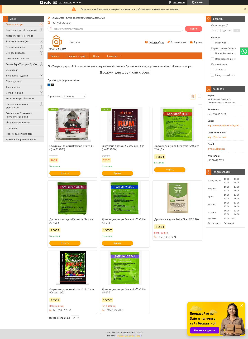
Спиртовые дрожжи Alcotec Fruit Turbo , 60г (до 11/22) (72, 291)
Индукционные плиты (17, 58)
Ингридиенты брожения (110, 66)
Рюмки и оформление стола (21, 139)
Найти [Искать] (193, 28)
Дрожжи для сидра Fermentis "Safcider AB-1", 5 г (124, 291)
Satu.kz (139, 332)
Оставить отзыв (179, 42)
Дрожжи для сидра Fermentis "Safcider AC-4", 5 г (71, 221)
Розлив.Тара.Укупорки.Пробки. (22, 64)
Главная (55, 56)
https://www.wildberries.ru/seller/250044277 (224, 125)
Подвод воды (13, 81)
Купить (65, 173)
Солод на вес (13, 87)
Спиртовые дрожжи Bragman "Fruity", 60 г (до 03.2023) (71, 147)
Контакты (112, 56)
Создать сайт (65, 2)
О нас (96, 56)
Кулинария (11, 128)
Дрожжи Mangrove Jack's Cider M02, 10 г (176, 219)
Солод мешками (14, 92)
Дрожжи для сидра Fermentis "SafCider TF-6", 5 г (176, 147)
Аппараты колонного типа (19, 35)
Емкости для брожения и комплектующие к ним (19, 115)
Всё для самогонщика (17, 41)
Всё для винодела (16, 52)
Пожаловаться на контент (129, 335)
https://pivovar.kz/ (217, 137)
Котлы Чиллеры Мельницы (20, 98)
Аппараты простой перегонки (21, 30)
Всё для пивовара (15, 47)
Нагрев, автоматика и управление (17, 106)
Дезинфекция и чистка (18, 122)
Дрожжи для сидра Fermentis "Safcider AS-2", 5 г (124, 221)
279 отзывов (179, 2)
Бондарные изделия (17, 75)
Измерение (12, 69)
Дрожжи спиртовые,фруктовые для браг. (148, 66)
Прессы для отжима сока (19, 133)
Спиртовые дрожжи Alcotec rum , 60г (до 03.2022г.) (123, 147)
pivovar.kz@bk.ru (216, 148)
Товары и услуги (14, 24)
